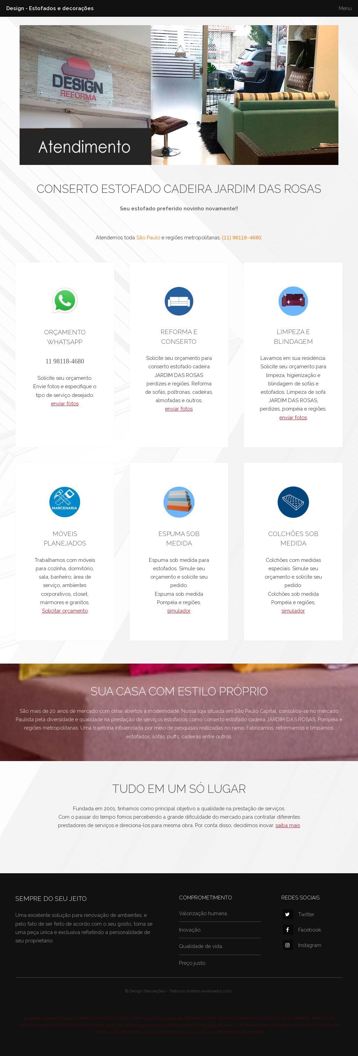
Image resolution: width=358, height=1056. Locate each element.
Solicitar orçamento (65, 611)
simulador (179, 611)
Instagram (302, 945)
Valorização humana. (203, 913)
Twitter (298, 914)
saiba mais (287, 825)
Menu (345, 8)
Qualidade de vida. (201, 946)
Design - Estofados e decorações (50, 8)
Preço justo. (192, 963)
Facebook (302, 930)
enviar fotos (65, 403)
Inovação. (190, 930)
